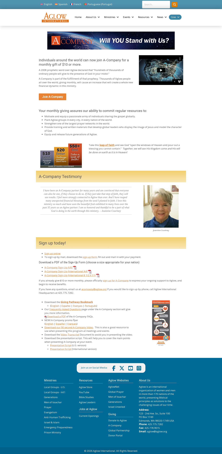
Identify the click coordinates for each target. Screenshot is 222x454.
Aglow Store (85, 387)
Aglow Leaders (87, 402)
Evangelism (50, 412)
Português (90, 305)
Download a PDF (55, 316)
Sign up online (52, 253)
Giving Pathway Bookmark (77, 302)
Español (66, 305)
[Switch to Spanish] (61, 4)
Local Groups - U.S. (54, 387)
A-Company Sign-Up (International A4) (67, 271)
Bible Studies (86, 397)
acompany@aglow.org (94, 289)
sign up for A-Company (116, 280)
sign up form (90, 257)
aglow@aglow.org (157, 431)
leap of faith (107, 145)
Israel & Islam (51, 422)
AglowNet (113, 386)
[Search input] (156, 4)
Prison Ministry (52, 432)
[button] (174, 4)
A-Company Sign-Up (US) (60, 267)
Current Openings (89, 415)
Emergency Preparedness (58, 427)
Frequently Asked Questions (65, 309)
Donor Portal (115, 435)
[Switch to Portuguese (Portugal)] (98, 4)
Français (77, 305)
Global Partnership (119, 430)
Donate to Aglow (117, 420)
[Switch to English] (46, 4)
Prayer (47, 407)
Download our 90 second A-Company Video (68, 327)
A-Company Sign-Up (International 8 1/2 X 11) (72, 275)
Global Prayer (116, 391)
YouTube (84, 392)
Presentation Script (60, 345)
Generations (51, 397)
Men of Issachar (53, 402)
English (55, 305)
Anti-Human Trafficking (57, 417)
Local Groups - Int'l (54, 392)
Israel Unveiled (116, 406)
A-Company (114, 425)
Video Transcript (70, 334)
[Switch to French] (76, 4)
